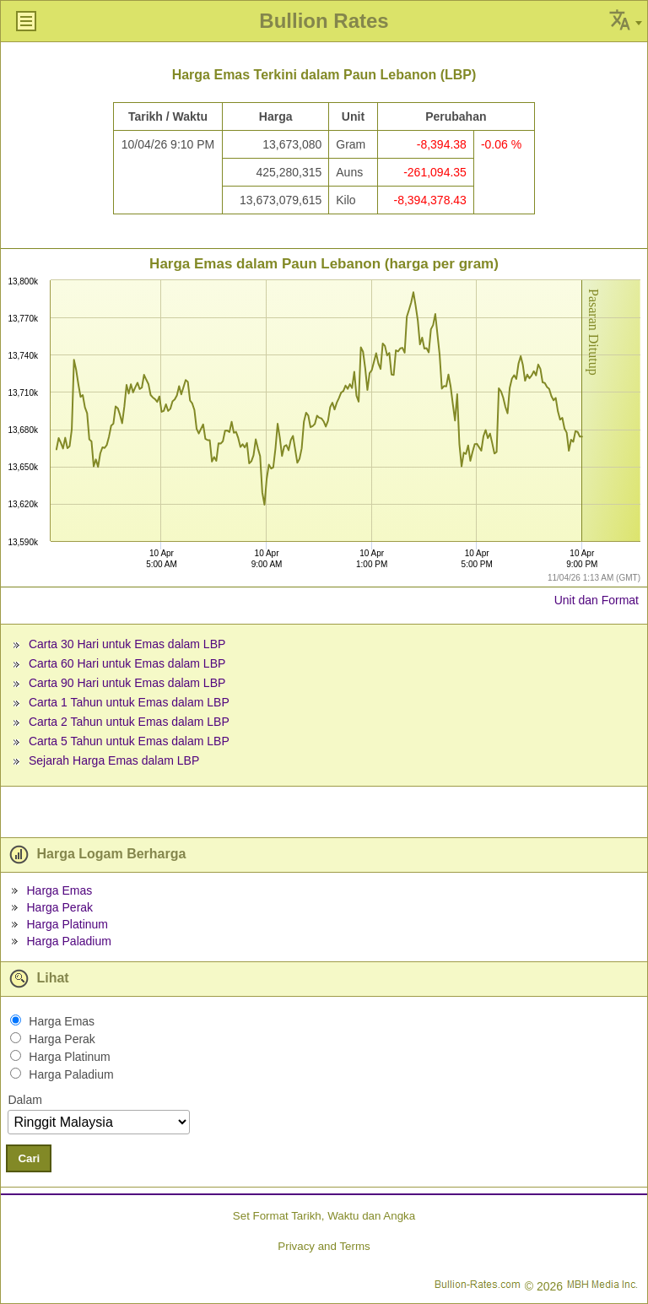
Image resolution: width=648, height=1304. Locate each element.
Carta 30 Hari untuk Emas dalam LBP (127, 644)
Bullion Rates (323, 20)
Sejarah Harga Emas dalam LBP (114, 760)
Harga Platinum (67, 924)
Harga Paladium (68, 941)
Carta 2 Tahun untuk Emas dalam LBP (129, 721)
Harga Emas (59, 890)
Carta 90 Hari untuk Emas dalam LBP (127, 683)
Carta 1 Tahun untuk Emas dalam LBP (129, 702)
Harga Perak (59, 907)
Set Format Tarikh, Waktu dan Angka (324, 1215)
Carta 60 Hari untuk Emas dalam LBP (127, 663)
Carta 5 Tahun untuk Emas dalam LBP (129, 741)
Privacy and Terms (324, 1246)
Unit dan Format (596, 600)
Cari (29, 1158)
